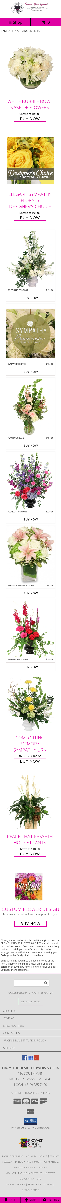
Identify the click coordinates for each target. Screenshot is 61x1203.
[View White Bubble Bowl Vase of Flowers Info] (30, 67)
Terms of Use (30, 1190)
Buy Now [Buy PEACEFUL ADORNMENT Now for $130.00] (30, 667)
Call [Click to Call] (10, 1200)
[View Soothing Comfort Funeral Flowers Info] (30, 259)
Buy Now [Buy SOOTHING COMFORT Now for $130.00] (30, 298)
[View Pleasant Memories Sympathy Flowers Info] (30, 481)
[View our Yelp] (36, 1059)
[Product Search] (31, 983)
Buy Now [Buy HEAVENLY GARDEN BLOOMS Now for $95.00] (30, 593)
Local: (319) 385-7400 (30, 1084)
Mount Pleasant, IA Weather (24, 1173)
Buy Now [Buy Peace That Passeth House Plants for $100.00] (30, 853)
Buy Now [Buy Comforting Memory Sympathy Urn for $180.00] (30, 761)
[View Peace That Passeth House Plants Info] (30, 802)
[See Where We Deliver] (30, 1001)
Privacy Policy (16, 1184)
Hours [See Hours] (51, 1200)
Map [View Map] (30, 1200)
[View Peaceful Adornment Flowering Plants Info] (30, 628)
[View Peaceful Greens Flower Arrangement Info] (30, 407)
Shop (15, 22)
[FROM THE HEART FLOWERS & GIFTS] (30, 13)
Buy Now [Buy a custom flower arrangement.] (30, 923)
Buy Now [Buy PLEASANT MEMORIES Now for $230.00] (30, 519)
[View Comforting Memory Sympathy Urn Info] (30, 704)
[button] (30, 1121)
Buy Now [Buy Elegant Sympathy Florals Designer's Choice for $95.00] (30, 217)
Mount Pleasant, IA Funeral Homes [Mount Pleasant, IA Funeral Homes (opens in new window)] (24, 1156)
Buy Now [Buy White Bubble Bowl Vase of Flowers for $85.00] (30, 118)
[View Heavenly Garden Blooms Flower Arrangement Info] (30, 554)
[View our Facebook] (24, 1059)
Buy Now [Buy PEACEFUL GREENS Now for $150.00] (30, 445)
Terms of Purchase (40, 1184)
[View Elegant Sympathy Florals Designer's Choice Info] (30, 160)
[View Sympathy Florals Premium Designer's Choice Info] (30, 333)
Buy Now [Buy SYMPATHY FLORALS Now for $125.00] (30, 372)
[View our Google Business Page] (30, 1059)
